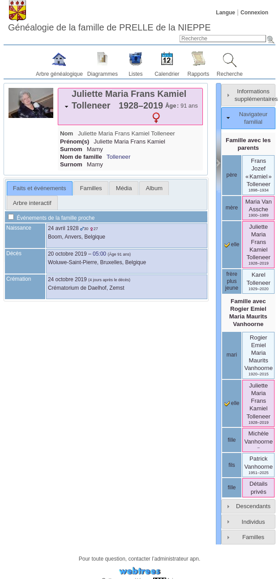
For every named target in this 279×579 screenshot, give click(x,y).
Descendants (253, 506)
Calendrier (167, 74)
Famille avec (248, 312)
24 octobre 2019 (67, 279)
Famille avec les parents (248, 144)
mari (232, 355)
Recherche (230, 74)
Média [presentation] (124, 188)
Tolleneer (119, 156)
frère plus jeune (231, 281)
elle (232, 244)
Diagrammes (102, 74)
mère (232, 208)
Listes (135, 74)
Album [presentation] (154, 188)
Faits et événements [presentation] (39, 188)
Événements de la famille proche (51, 218)
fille (232, 440)
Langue (225, 12)
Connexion (254, 12)
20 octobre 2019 (67, 254)
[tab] (130, 106)
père (232, 175)
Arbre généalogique (59, 74)
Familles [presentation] (91, 188)
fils (231, 465)
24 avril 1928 (63, 228)
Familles (253, 537)
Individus (253, 521)
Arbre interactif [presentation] (32, 203)
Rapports (199, 74)
